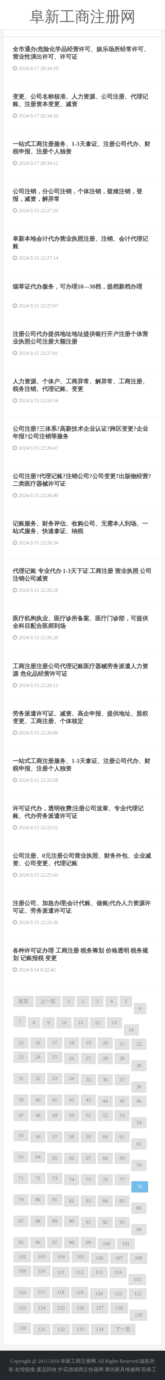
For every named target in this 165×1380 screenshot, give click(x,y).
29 (122, 1058)
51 (88, 1115)
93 (122, 1222)
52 (105, 1115)
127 (100, 1308)
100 (106, 1244)
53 (122, 1115)
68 (105, 1158)
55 (21, 1135)
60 (105, 1137)
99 (88, 1242)
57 (54, 1137)
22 (138, 1044)
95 (21, 1242)
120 (99, 1294)
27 (88, 1058)
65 (54, 1158)
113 (99, 1272)
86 (138, 1208)
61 (122, 1137)
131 (41, 1329)
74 (71, 1179)
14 (131, 1030)
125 (61, 1308)
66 (71, 1158)
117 (41, 1292)
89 (54, 1221)
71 (21, 1178)
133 (80, 1329)
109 (22, 1271)
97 (54, 1242)
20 (105, 1043)
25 (54, 1057)
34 (71, 1078)
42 (71, 1100)
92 (105, 1222)
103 (41, 1257)
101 (126, 1244)
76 (105, 1179)
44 (105, 1101)
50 (71, 1115)
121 (118, 1294)
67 (88, 1158)
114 (118, 1272)
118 (60, 1292)
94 (138, 1229)
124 (41, 1308)
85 (122, 1201)
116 (22, 1292)
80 (37, 1200)
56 (37, 1137)
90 (71, 1221)
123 (22, 1308)
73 (54, 1178)
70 (138, 1165)
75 (88, 1179)
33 (54, 1078)
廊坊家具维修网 (122, 1369)
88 (37, 1221)
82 (71, 1201)
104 (61, 1257)
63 (21, 1157)
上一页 (48, 1001)
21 (122, 1044)
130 (22, 1328)
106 (100, 1258)
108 (138, 1258)
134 (100, 1329)
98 (71, 1242)
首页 (24, 1001)
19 (88, 1043)
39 (21, 1100)
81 (54, 1200)
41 (54, 1100)
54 (138, 1122)
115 (137, 1279)
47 (21, 1115)
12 (97, 1023)
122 (137, 1294)
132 (61, 1329)
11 (80, 1023)
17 (54, 1043)
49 (54, 1115)
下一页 (122, 1329)
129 (138, 1315)
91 (88, 1222)
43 (88, 1100)
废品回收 (47, 1369)
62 (138, 1144)
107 (119, 1258)
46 (138, 1101)
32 (37, 1078)
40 (37, 1100)
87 (21, 1221)
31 (21, 1078)
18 (71, 1043)
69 (122, 1158)
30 (138, 1065)
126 (80, 1308)
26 (71, 1058)
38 (138, 1087)
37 (122, 1080)
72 (37, 1178)
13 (114, 1023)
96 (37, 1242)
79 (21, 1200)
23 (21, 1057)
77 (122, 1179)
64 (37, 1157)
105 (80, 1257)
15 (21, 1043)
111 (60, 1272)
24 (37, 1057)
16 (37, 1043)
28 (105, 1058)
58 (71, 1137)
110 (41, 1271)
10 (64, 1023)
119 (80, 1292)
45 (122, 1101)
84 (105, 1201)
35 (88, 1080)
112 (80, 1272)
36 (105, 1080)
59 (88, 1137)
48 (37, 1115)
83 (88, 1201)
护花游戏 (68, 1369)
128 (119, 1308)
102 (22, 1257)
